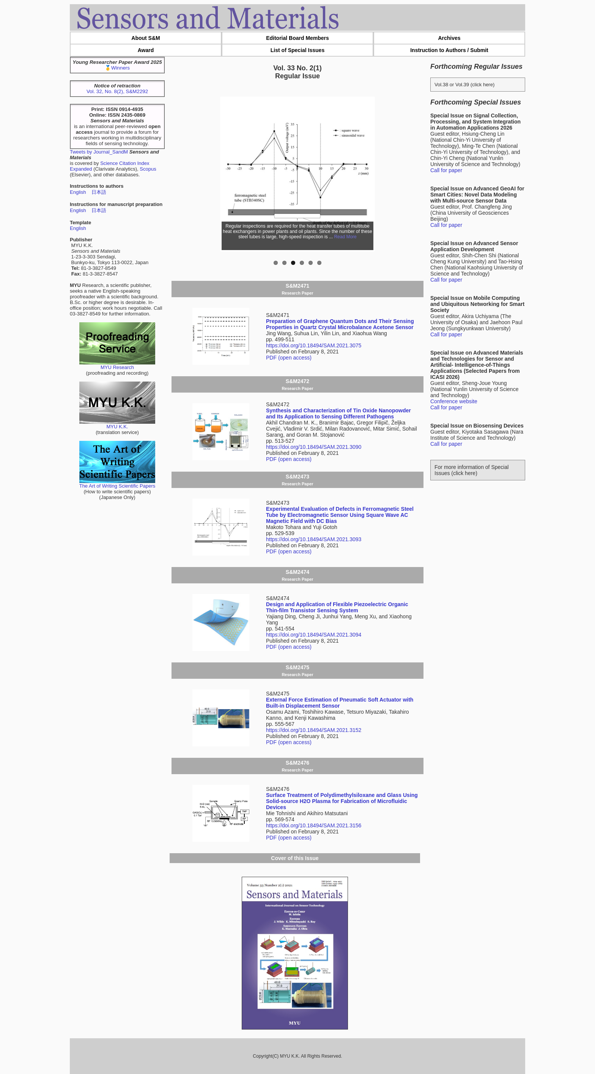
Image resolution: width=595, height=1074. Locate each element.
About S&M (145, 38)
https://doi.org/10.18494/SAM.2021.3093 (313, 539)
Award (146, 50)
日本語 (98, 192)
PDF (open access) (289, 358)
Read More (345, 236)
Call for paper (446, 170)
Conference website (453, 401)
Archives (449, 38)
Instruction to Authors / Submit (449, 50)
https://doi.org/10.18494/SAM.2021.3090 (313, 447)
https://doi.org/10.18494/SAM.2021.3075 (313, 345)
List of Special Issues (297, 50)
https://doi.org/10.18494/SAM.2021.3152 (313, 730)
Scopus (148, 169)
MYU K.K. (117, 424)
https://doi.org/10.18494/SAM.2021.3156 (313, 825)
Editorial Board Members (297, 38)
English (78, 192)
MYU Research (117, 365)
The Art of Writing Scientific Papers (117, 483)
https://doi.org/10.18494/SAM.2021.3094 (313, 635)
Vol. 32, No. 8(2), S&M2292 (117, 91)
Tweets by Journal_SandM (99, 152)
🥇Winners (117, 68)
